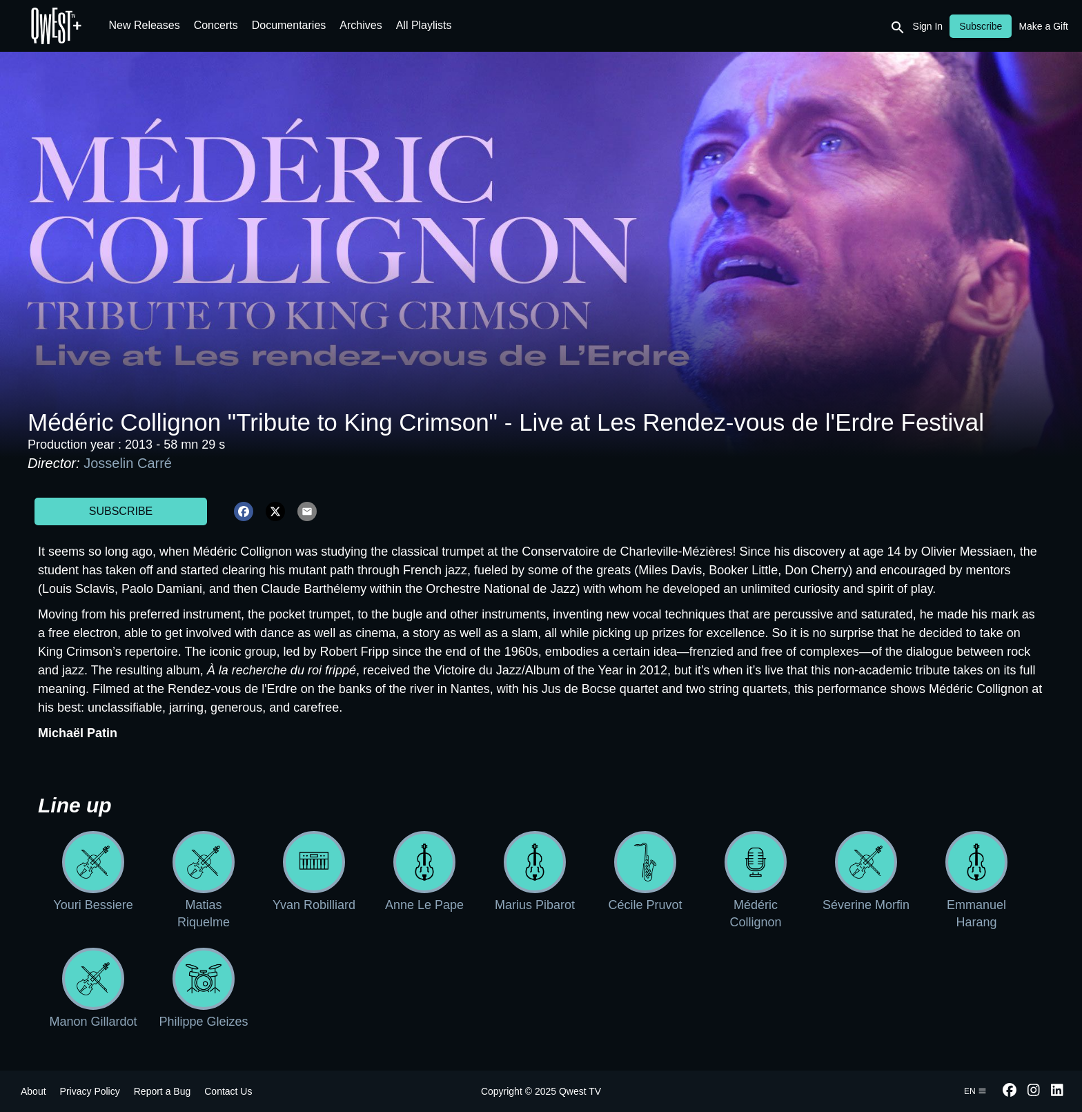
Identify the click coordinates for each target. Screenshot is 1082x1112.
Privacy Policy (90, 1091)
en (975, 1091)
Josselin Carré (127, 463)
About (33, 1091)
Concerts (216, 25)
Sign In (928, 26)
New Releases (144, 25)
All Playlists (424, 25)
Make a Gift (1043, 26)
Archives (361, 25)
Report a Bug (162, 1091)
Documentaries (289, 25)
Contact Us (228, 1091)
